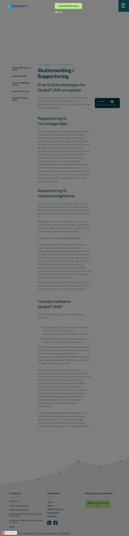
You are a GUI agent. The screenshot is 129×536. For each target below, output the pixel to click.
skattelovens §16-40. (70, 238)
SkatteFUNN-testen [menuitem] (55, 509)
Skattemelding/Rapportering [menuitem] (21, 84)
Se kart (12, 527)
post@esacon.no (21, 505)
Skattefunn (47, 64)
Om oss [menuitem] (50, 502)
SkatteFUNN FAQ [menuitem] (19, 76)
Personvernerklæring (47, 533)
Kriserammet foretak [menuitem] (20, 91)
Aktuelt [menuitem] (50, 505)
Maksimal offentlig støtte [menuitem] (20, 99)
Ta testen (107, 103)
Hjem (39, 64)
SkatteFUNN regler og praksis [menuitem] (21, 69)
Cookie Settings (63, 533)
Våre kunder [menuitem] (52, 516)
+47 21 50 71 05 (22, 510)
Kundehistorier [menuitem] (53, 512)
